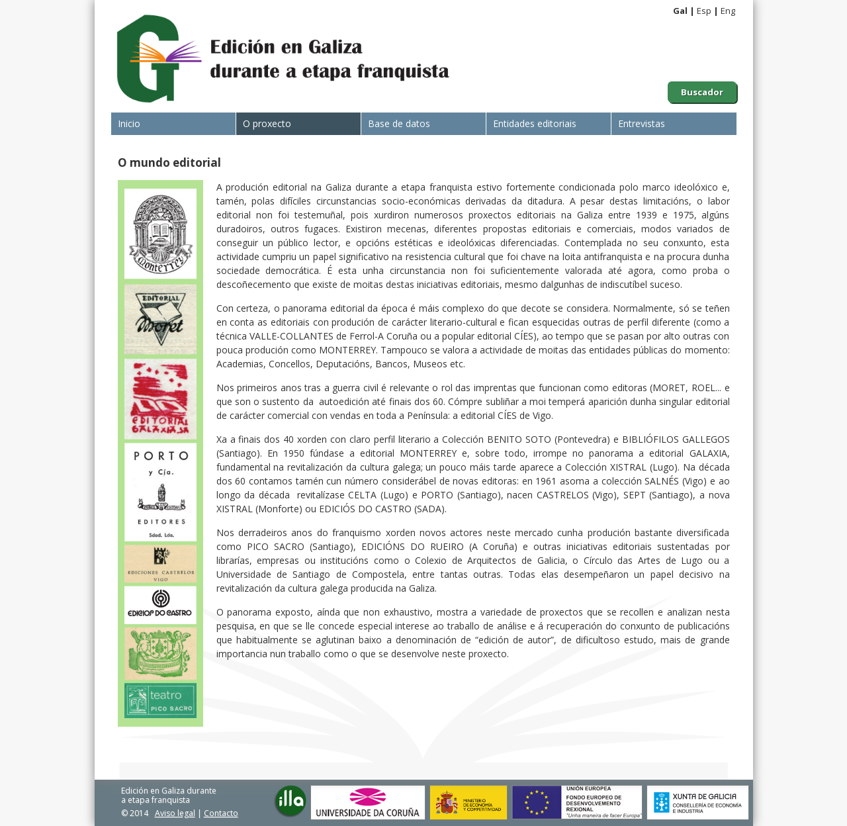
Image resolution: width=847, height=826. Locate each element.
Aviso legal (175, 813)
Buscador (702, 92)
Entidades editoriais (534, 123)
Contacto (221, 813)
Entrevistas (641, 123)
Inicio (129, 123)
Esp (704, 11)
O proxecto (267, 123)
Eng (728, 11)
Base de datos (399, 123)
